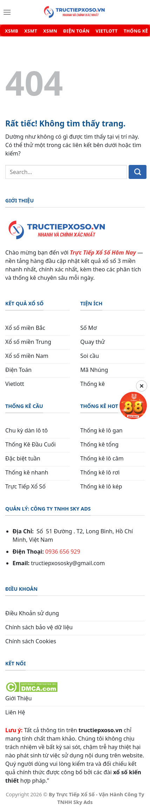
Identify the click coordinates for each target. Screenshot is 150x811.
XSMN (50, 31)
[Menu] (7, 12)
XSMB (11, 31)
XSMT (30, 31)
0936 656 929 (62, 551)
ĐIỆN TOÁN (76, 31)
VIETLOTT (107, 31)
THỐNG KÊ (136, 31)
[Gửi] (137, 172)
